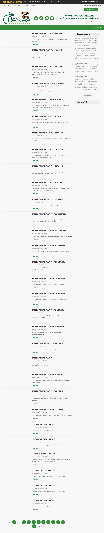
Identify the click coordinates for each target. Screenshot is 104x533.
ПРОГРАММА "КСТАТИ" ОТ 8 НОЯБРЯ (47, 100)
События (37, 28)
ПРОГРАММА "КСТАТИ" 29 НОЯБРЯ (46, 50)
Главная (8, 5)
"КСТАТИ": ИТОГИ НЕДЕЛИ (43, 424)
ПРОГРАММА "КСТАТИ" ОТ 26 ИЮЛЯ (47, 343)
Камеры (27, 5)
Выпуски (18, 28)
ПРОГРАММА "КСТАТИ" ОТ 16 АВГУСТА (48, 293)
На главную (9, 28)
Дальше (41, 526)
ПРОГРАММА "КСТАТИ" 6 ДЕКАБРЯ (46, 33)
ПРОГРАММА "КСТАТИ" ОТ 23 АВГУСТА (48, 278)
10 (38, 522)
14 (58, 522)
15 (63, 522)
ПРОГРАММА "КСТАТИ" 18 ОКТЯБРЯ (47, 149)
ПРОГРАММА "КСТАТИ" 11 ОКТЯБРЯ (47, 166)
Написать (20, 5)
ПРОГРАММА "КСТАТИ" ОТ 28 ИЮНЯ (47, 391)
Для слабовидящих (93, 5)
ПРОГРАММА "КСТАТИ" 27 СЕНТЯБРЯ (47, 199)
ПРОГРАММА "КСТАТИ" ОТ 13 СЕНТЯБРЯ (48, 230)
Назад (8, 522)
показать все (87, 95)
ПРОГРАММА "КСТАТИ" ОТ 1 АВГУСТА (47, 326)
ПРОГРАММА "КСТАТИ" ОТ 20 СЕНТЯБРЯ (48, 214)
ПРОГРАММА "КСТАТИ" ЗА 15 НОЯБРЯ (47, 83)
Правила (32, 5)
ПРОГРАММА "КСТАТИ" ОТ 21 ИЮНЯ (47, 409)
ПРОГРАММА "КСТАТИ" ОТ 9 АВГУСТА (47, 310)
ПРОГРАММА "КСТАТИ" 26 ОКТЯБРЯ (47, 133)
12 (48, 522)
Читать (35, 44)
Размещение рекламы (93, 21)
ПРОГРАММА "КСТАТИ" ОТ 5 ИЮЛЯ (46, 374)
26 (34, 526)
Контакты (14, 5)
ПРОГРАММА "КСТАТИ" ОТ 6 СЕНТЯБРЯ (48, 245)
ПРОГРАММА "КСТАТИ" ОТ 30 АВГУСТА (48, 262)
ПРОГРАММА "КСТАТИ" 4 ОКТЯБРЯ (46, 182)
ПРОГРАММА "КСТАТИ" (41, 358)
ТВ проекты (28, 28)
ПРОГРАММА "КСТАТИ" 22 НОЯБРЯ (46, 66)
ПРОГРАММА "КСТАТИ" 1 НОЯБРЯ (46, 116)
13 (53, 522)
